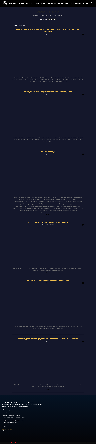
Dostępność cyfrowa (32, 3)
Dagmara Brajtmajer (48, 152)
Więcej (48, 83)
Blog (6, 3)
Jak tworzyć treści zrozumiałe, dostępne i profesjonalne (48, 280)
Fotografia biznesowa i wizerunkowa (52, 3)
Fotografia (21, 3)
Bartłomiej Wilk (45, 34)
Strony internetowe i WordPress (74, 3)
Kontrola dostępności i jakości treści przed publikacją (48, 222)
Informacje (12, 3)
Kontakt (88, 3)
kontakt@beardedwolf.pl (7, 429)
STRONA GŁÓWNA (52, 19)
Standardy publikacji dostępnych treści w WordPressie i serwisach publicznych (48, 339)
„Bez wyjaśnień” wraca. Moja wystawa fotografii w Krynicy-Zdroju (48, 92)
